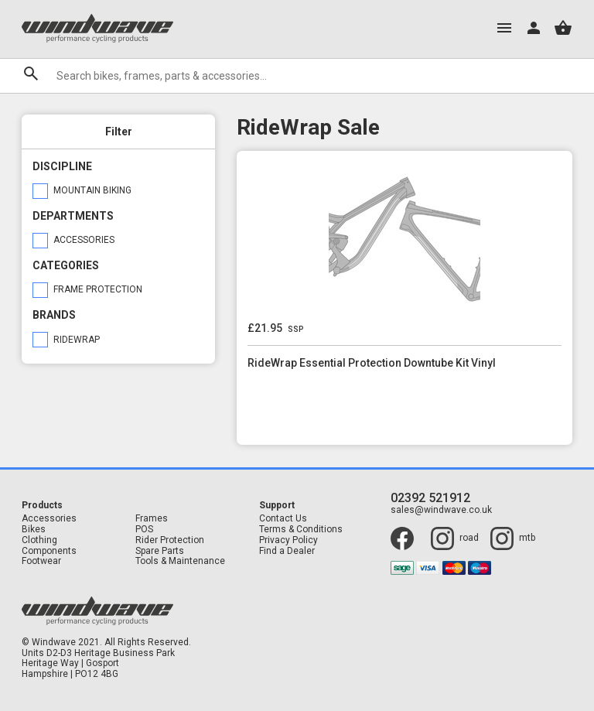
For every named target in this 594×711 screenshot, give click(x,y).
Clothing (39, 540)
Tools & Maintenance (180, 561)
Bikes (34, 530)
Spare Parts (159, 551)
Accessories (49, 519)
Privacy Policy (288, 540)
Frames (151, 519)
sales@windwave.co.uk (441, 510)
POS (144, 530)
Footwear (41, 561)
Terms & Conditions (301, 530)
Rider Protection (169, 540)
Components (49, 551)
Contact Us (283, 519)
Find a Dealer (287, 551)
